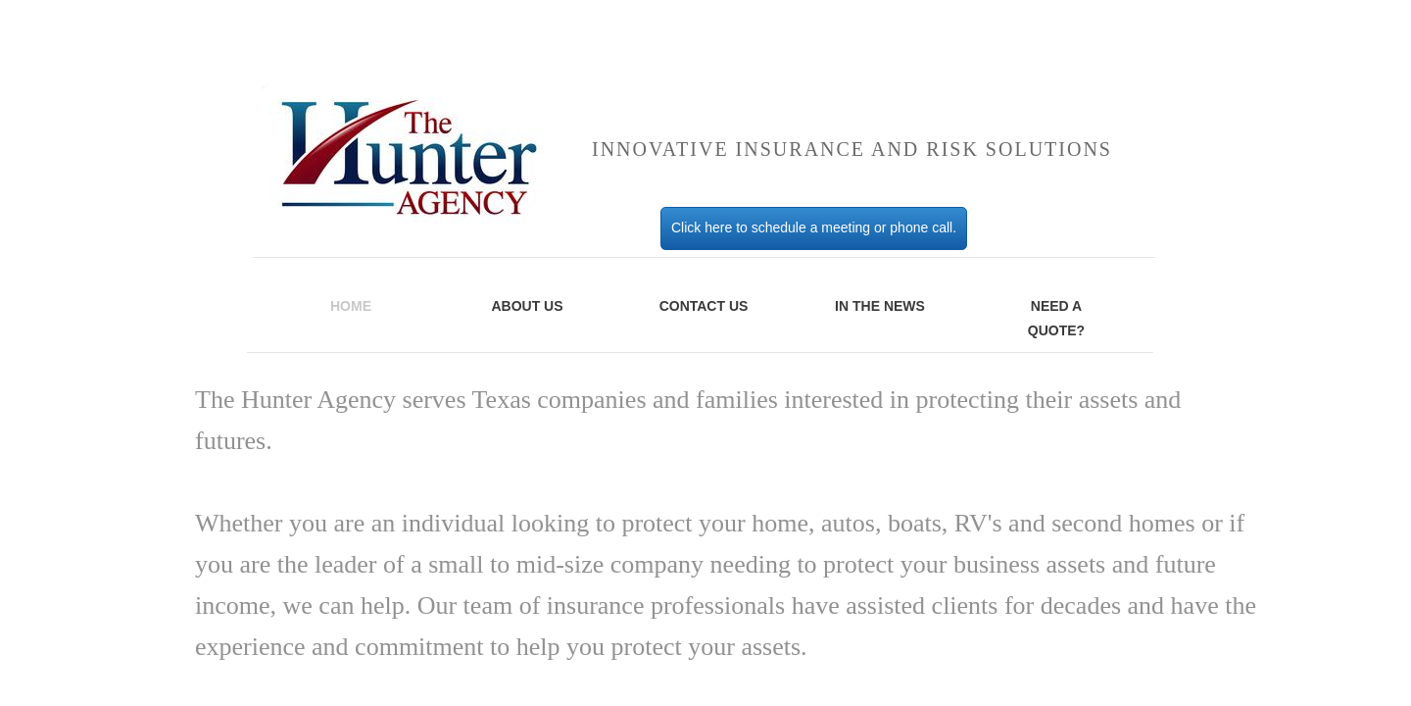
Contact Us (704, 306)
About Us (526, 306)
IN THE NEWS (880, 306)
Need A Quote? (1056, 318)
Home (350, 306)
